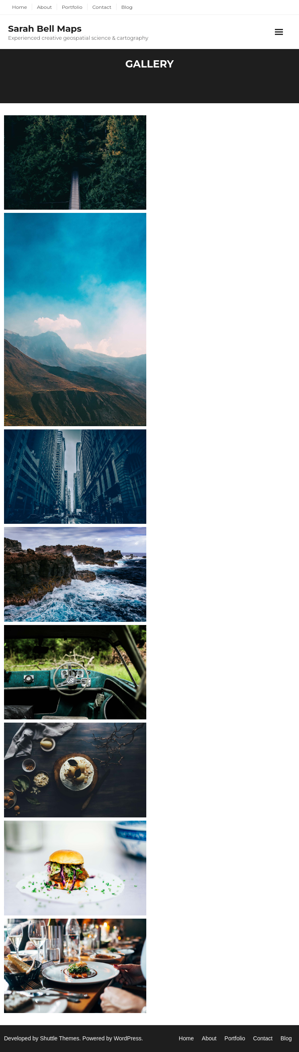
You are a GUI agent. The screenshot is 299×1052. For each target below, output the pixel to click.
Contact (101, 7)
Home (19, 7)
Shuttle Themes (60, 1038)
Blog (127, 7)
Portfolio (72, 7)
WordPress (127, 1038)
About (44, 7)
